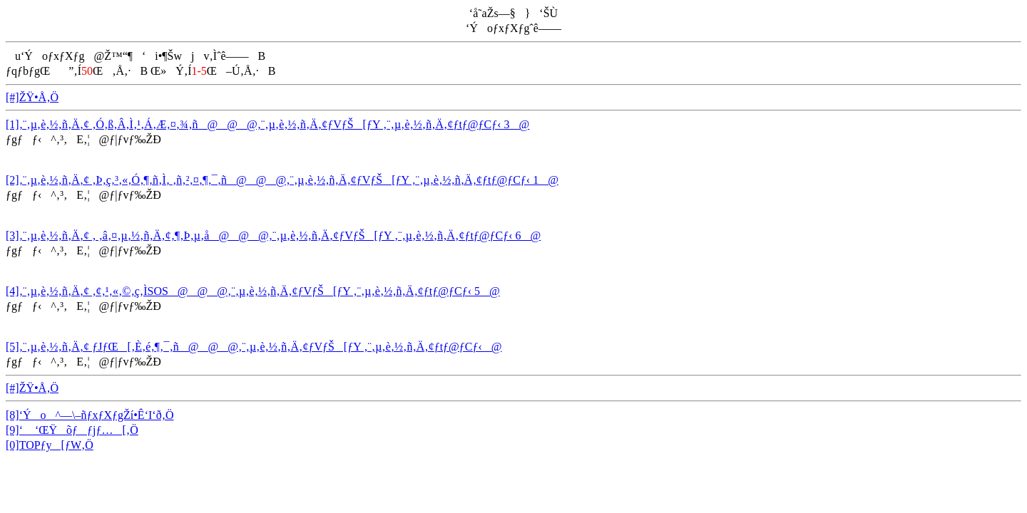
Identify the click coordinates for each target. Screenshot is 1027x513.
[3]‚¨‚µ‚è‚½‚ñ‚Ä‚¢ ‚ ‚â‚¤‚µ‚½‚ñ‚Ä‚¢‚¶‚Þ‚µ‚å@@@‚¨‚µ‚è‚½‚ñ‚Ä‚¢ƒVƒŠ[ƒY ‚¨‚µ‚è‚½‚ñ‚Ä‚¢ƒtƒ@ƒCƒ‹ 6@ (273, 235)
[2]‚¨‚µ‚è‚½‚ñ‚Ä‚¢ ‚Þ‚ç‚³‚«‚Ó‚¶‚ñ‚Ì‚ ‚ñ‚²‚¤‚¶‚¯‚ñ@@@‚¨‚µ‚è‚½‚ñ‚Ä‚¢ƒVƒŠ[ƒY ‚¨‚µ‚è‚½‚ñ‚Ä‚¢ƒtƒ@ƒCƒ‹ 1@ (282, 180)
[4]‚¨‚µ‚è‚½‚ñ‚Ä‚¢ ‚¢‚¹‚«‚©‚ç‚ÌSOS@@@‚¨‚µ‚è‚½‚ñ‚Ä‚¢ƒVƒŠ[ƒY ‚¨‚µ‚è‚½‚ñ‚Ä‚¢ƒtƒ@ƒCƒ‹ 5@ (253, 291)
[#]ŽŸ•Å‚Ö (32, 97)
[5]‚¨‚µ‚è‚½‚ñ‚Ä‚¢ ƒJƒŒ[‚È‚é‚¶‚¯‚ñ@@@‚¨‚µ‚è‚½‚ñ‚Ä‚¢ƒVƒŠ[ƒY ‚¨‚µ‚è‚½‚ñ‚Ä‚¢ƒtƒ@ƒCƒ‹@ (254, 347)
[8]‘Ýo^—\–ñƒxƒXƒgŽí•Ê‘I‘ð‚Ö (90, 415)
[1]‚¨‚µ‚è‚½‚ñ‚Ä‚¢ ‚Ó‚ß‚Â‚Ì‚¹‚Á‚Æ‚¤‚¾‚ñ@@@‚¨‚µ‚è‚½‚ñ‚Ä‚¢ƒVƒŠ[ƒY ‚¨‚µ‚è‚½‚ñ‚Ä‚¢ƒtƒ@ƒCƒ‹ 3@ (267, 124)
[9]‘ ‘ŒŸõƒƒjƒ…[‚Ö (72, 430)
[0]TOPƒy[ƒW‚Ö (49, 445)
